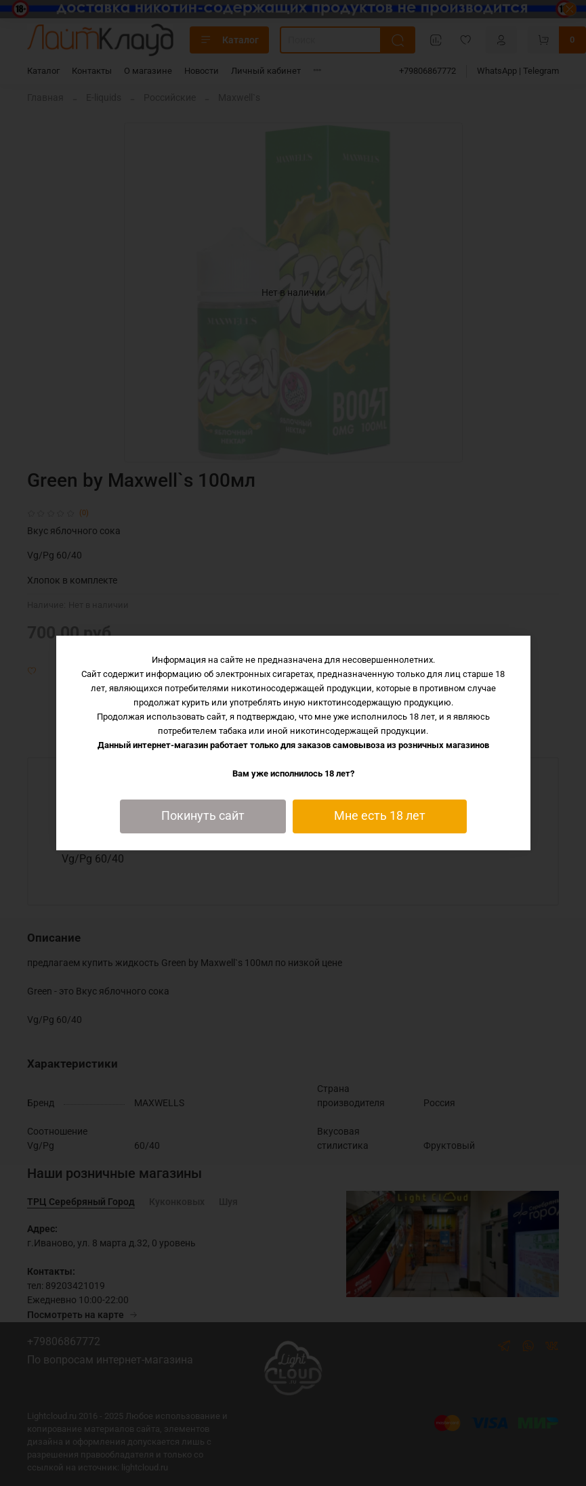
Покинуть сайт (203, 816)
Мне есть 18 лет (379, 816)
